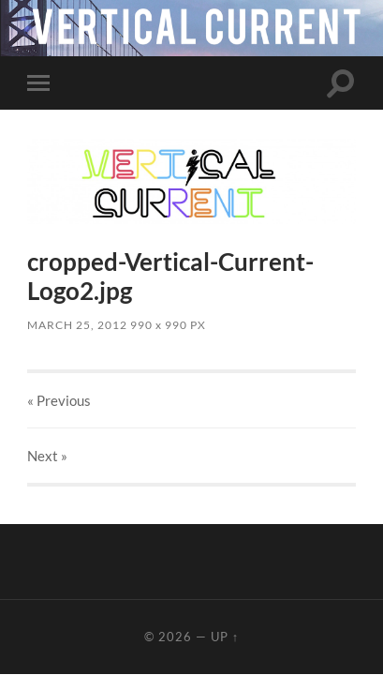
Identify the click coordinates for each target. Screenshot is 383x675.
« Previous (59, 400)
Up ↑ (225, 636)
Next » (47, 455)
